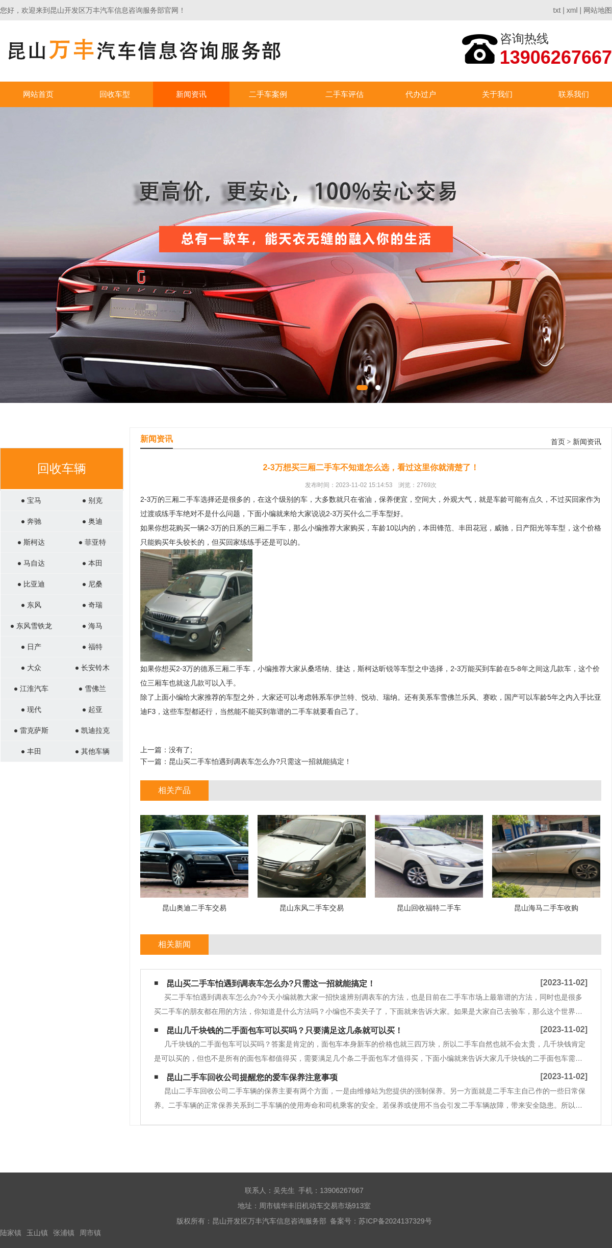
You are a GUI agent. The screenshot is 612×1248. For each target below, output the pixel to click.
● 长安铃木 (92, 668)
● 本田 (92, 563)
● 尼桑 (92, 584)
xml (572, 10)
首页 (558, 442)
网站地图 (597, 10)
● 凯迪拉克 (92, 730)
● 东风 (31, 605)
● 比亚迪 (31, 584)
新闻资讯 (191, 94)
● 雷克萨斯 (31, 730)
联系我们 (573, 94)
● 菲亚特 (92, 542)
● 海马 (92, 626)
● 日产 (31, 647)
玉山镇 (37, 1233)
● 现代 (31, 709)
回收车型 (114, 94)
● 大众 (31, 668)
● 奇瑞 (92, 605)
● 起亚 (92, 709)
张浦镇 (63, 1233)
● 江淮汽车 (31, 688)
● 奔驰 (31, 521)
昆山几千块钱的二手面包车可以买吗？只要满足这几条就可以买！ (284, 1030)
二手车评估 (344, 94)
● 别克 (92, 500)
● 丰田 (31, 751)
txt (557, 10)
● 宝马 (31, 500)
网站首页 (38, 94)
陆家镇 (10, 1233)
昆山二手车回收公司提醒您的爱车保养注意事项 (252, 1077)
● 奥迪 (92, 521)
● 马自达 (31, 563)
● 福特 (92, 647)
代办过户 (420, 94)
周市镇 (90, 1233)
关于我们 (497, 94)
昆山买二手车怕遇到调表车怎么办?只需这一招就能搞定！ (260, 761)
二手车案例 (268, 94)
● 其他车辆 (92, 751)
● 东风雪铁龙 (31, 626)
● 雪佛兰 (92, 688)
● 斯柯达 (31, 542)
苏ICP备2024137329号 (395, 1221)
